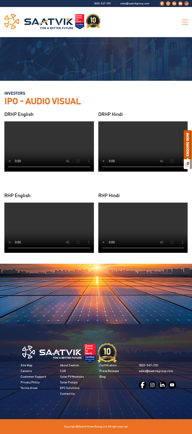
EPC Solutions (69, 388)
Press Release (109, 371)
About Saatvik (69, 365)
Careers (26, 371)
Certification (108, 365)
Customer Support (33, 376)
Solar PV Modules (72, 376)
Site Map (26, 365)
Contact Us (67, 393)
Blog (102, 376)
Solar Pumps (69, 382)
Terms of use (29, 388)
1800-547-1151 (102, 3)
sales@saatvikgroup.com (134, 3)
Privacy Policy (30, 382)
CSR (63, 371)
